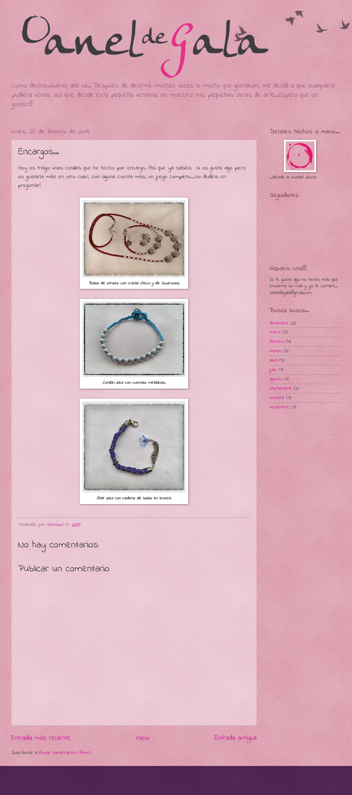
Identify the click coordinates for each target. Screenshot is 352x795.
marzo (275, 351)
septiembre (281, 388)
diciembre (279, 323)
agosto (276, 379)
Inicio (143, 738)
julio (273, 369)
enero (275, 332)
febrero (277, 341)
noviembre (279, 407)
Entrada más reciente (41, 738)
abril (273, 360)
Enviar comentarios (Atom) (65, 752)
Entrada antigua (236, 738)
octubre (277, 397)
